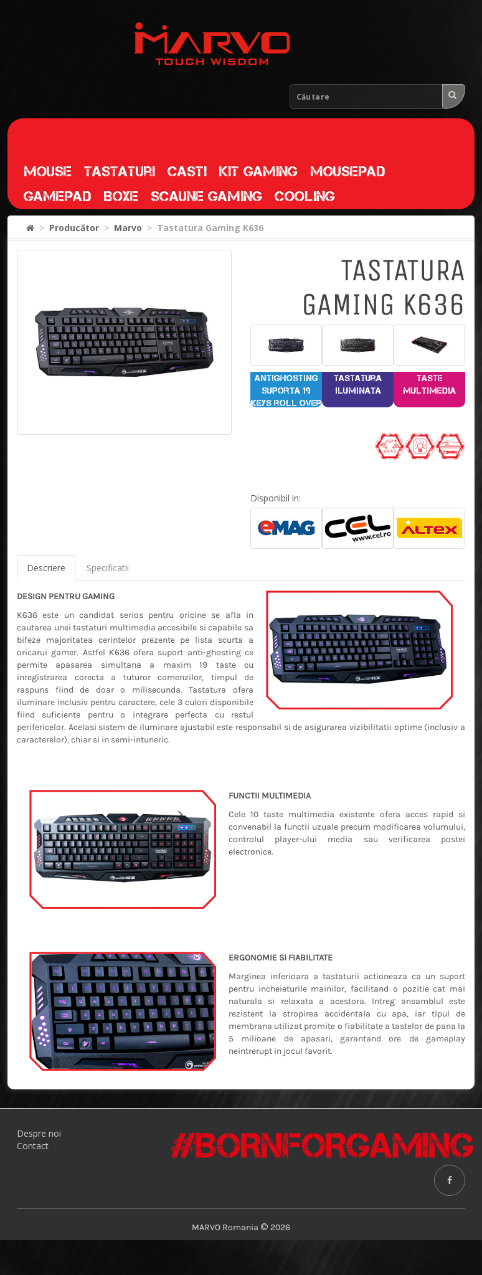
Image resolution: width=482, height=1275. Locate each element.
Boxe (120, 196)
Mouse (48, 171)
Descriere (46, 568)
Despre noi (39, 1133)
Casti (187, 171)
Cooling (305, 196)
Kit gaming (258, 171)
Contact (33, 1146)
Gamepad (57, 196)
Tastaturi (119, 171)
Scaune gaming (206, 196)
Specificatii (108, 568)
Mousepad (347, 171)
